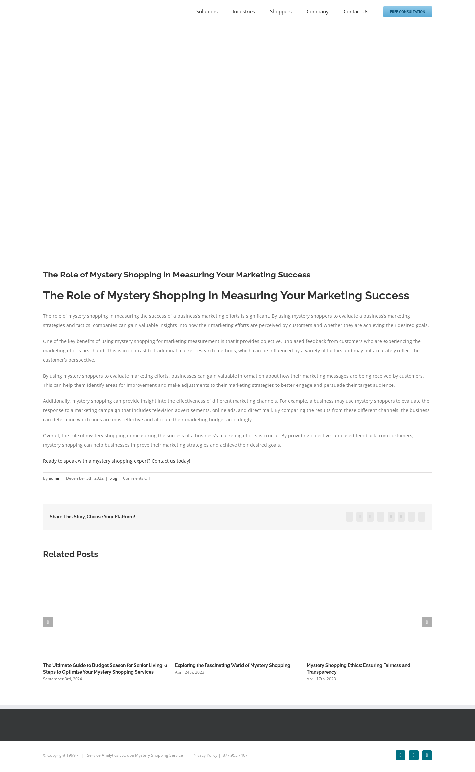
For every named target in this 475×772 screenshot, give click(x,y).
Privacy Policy (204, 755)
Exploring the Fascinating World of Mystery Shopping (232, 665)
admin (54, 478)
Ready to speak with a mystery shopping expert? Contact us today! (116, 461)
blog (113, 478)
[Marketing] (237, 150)
